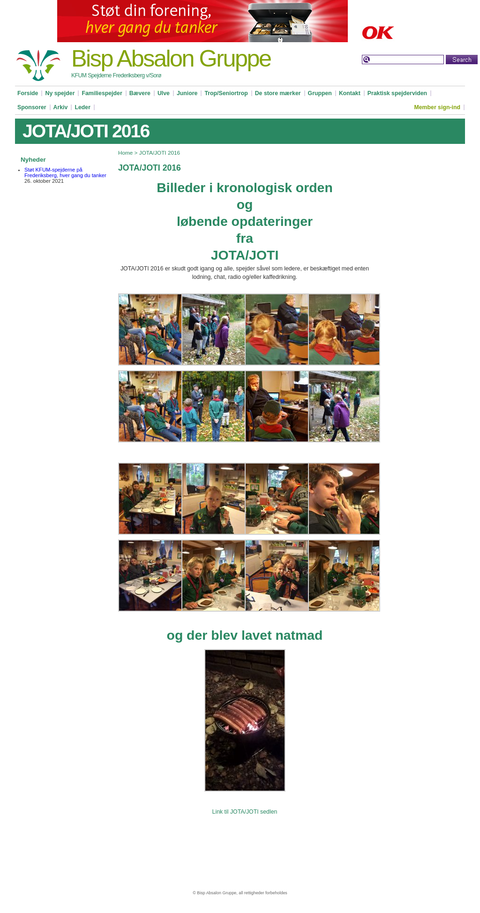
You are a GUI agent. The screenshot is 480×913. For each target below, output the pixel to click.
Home (125, 153)
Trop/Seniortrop (226, 93)
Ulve (164, 93)
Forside (27, 93)
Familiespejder (102, 93)
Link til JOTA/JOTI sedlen (245, 811)
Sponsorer (31, 107)
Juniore (187, 93)
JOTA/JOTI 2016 (159, 153)
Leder (82, 107)
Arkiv (60, 107)
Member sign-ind (437, 107)
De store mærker (278, 93)
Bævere (139, 93)
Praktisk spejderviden (397, 93)
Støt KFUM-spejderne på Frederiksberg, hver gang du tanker (65, 172)
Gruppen (320, 93)
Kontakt (349, 93)
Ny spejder (60, 93)
